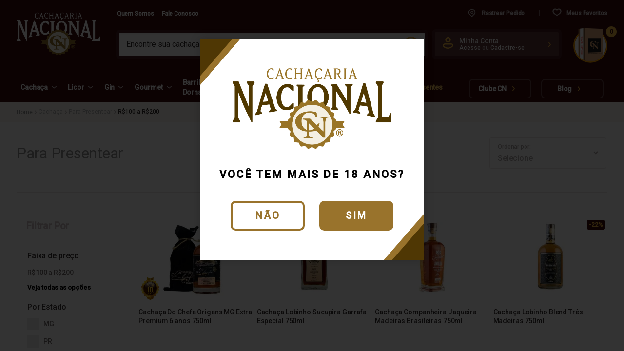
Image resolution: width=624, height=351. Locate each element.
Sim (356, 215)
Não (267, 215)
